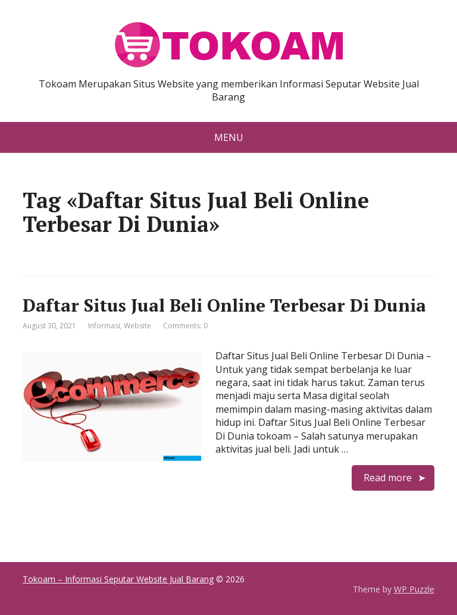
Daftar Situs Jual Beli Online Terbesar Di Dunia (224, 305)
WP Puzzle (414, 589)
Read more (388, 477)
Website (137, 326)
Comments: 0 (185, 326)
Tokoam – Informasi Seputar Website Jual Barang (118, 579)
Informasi (104, 326)
